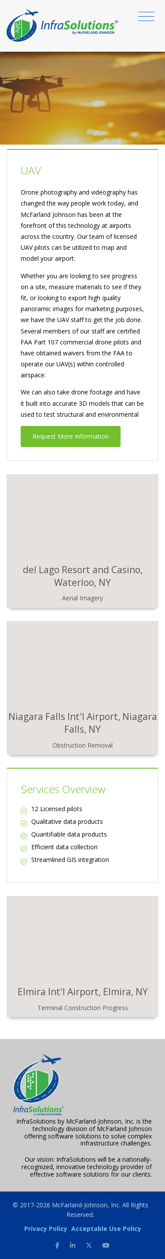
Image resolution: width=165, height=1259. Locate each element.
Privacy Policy (45, 1228)
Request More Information (71, 436)
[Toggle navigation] (146, 18)
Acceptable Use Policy (106, 1228)
